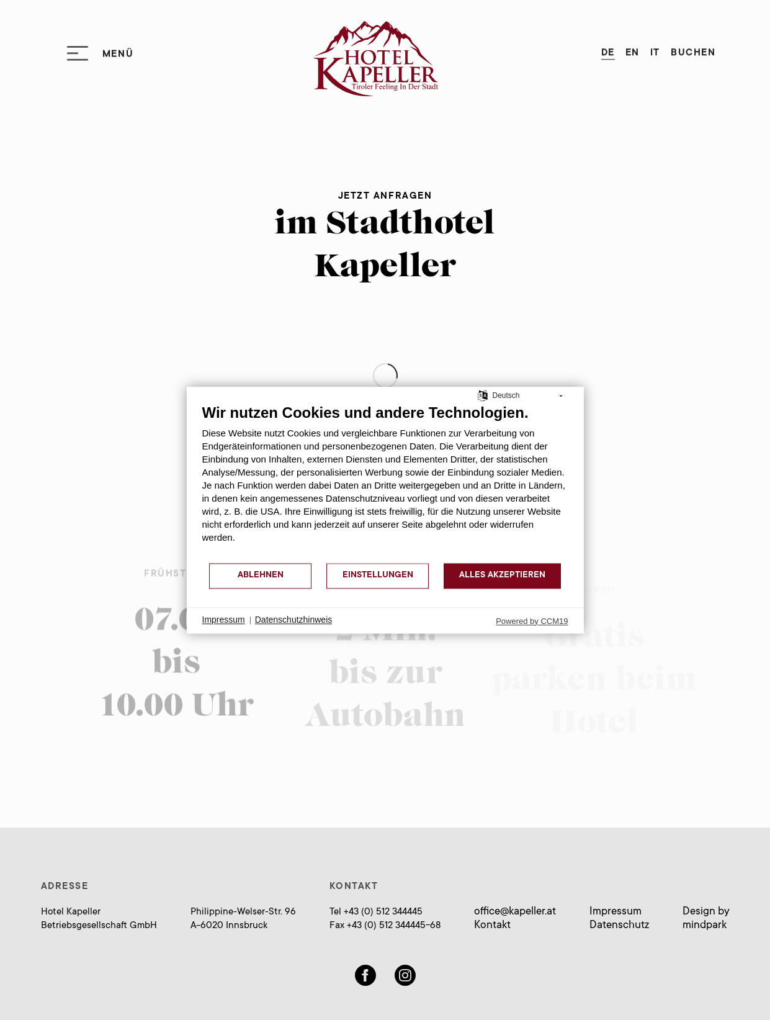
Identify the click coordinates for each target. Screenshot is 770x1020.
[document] (385, 482)
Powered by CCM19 (532, 621)
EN (632, 49)
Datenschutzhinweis (294, 620)
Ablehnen (261, 575)
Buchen (693, 49)
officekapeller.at (515, 912)
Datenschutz (619, 925)
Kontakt (492, 925)
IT (655, 49)
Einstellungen (377, 575)
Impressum (615, 912)
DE (608, 49)
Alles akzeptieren (502, 575)
